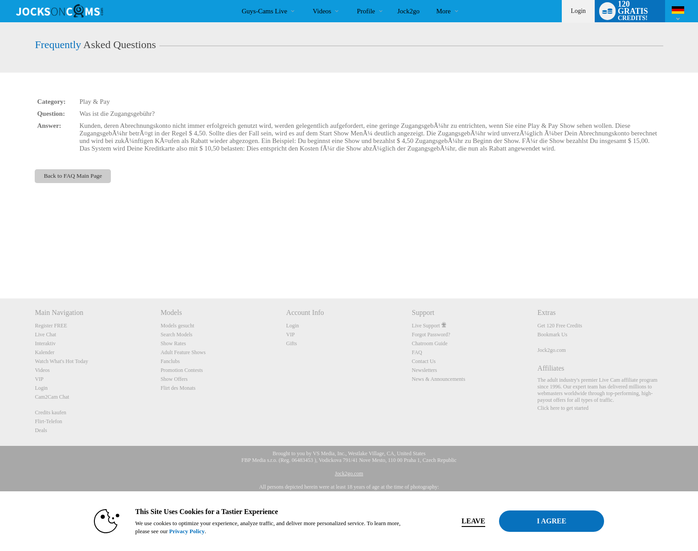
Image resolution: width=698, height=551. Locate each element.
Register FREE (51, 325)
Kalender (44, 352)
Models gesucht (178, 325)
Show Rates (173, 343)
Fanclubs (170, 361)
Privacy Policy (187, 531)
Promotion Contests (182, 370)
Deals (41, 430)
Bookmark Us (552, 334)
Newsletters (424, 370)
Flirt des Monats (178, 388)
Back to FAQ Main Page (73, 175)
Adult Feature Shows (183, 352)
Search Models (177, 334)
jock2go (409, 11)
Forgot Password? (431, 334)
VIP (39, 379)
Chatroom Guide (429, 343)
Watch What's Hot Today (61, 361)
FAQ (417, 352)
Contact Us (424, 361)
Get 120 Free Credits (559, 325)
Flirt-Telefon (48, 421)
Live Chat (45, 334)
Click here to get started (562, 408)
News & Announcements (438, 379)
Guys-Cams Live (264, 11)
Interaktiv (45, 343)
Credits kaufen (50, 412)
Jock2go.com (551, 350)
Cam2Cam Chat (52, 397)
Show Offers (174, 379)
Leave (473, 521)
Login (578, 11)
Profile (366, 11)
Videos (322, 11)
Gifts (291, 343)
